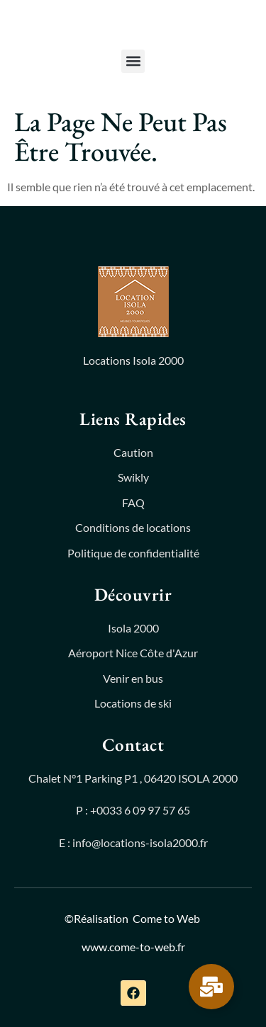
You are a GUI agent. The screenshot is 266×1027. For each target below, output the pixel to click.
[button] (133, 61)
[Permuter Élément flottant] (211, 986)
